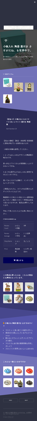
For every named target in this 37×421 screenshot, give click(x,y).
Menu (34, 2)
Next (26, 400)
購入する (19, 260)
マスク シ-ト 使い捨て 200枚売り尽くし (19, 330)
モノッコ (27, 241)
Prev (10, 400)
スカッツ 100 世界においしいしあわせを (20, 349)
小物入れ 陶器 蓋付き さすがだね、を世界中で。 (17, 413)
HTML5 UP (11, 417)
